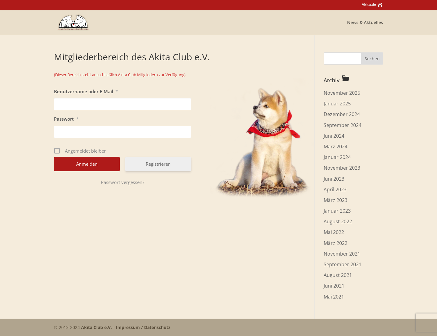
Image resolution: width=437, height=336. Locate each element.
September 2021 (342, 264)
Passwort (66, 119)
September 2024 (342, 125)
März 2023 (335, 200)
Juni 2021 (334, 285)
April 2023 (335, 189)
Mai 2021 (334, 296)
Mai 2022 (334, 232)
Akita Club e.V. (96, 327)
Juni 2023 (334, 178)
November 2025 (342, 93)
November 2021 (342, 253)
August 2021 (338, 275)
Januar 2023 (337, 210)
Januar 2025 (337, 103)
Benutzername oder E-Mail (86, 91)
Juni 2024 (334, 136)
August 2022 (338, 221)
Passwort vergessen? (122, 182)
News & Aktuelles (365, 22)
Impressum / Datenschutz (143, 327)
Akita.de (372, 5)
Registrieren (158, 164)
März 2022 (335, 243)
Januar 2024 (337, 157)
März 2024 (335, 146)
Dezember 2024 (342, 114)
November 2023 (342, 167)
